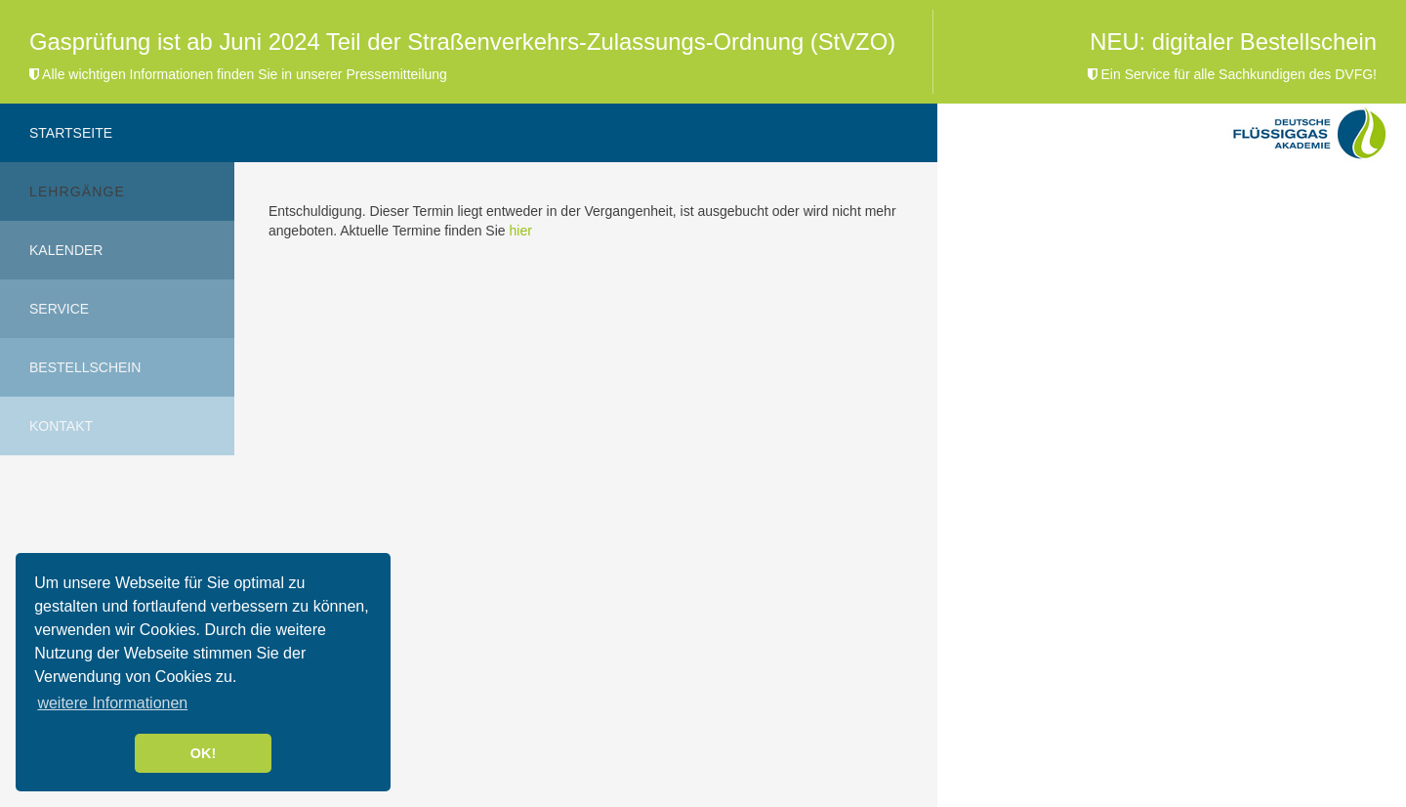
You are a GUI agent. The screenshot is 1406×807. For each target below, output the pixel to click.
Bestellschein (85, 367)
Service (59, 309)
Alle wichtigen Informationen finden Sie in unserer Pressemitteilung (238, 74)
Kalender (66, 250)
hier (520, 230)
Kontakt (61, 426)
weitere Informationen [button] (112, 703)
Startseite (70, 133)
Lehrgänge (77, 191)
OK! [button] (203, 753)
